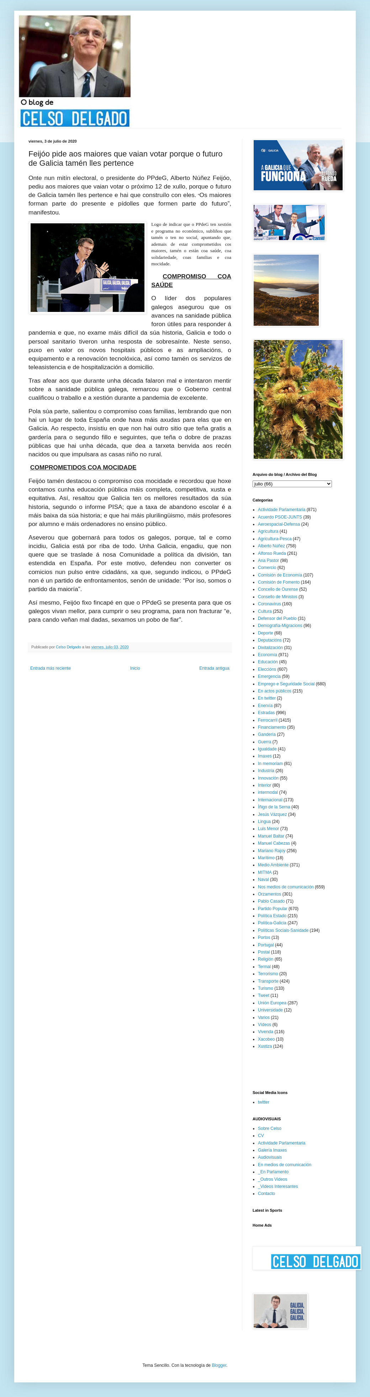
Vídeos (264, 1024)
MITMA (265, 872)
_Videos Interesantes (278, 1186)
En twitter (267, 698)
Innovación (268, 778)
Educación (268, 661)
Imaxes (265, 756)
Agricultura (268, 531)
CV (261, 1135)
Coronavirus (269, 603)
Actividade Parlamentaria (281, 509)
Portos (264, 937)
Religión (265, 959)
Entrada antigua (214, 668)
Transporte (268, 981)
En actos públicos (274, 691)
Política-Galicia (272, 922)
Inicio (135, 668)
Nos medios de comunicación (286, 887)
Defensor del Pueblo (277, 618)
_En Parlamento (273, 1171)
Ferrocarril (268, 720)
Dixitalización (270, 647)
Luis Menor (268, 828)
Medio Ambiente (273, 864)
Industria (266, 770)
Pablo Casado (271, 901)
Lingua (264, 821)
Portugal (266, 944)
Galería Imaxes (272, 1150)
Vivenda (265, 1031)
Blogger (219, 1365)
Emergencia (269, 676)
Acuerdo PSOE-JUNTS (280, 517)
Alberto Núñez (271, 545)
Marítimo (266, 857)
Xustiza (265, 1046)
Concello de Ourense (278, 589)
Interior (264, 785)
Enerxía (265, 705)
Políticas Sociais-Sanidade (283, 930)
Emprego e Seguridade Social (286, 683)
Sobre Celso (269, 1128)
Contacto (266, 1193)
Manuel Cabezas (274, 843)
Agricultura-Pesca (275, 538)
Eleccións (267, 669)
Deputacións (270, 640)
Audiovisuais (270, 1157)
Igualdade (267, 749)
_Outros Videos (272, 1179)
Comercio (267, 567)
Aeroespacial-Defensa (279, 524)
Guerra (264, 741)
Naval (263, 879)
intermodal (268, 792)
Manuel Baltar (271, 836)
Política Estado (272, 915)
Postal (264, 952)
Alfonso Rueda (272, 553)
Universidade (270, 1010)
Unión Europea (272, 1002)
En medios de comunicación (284, 1164)
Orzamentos (269, 894)
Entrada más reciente (50, 668)
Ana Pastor (268, 560)
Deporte (265, 633)
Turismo (265, 988)
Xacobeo (266, 1039)
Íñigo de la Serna (274, 806)
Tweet (263, 995)
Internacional (270, 799)
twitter (263, 1102)
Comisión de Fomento (279, 582)
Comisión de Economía (280, 575)
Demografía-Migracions (280, 625)
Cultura (265, 611)
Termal (264, 966)
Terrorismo (268, 973)
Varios (264, 1017)
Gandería (267, 734)
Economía (267, 654)
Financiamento (272, 727)
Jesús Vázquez (272, 814)
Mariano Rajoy (271, 850)
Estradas (266, 712)
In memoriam (270, 763)
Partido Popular (272, 908)
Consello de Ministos (277, 596)
